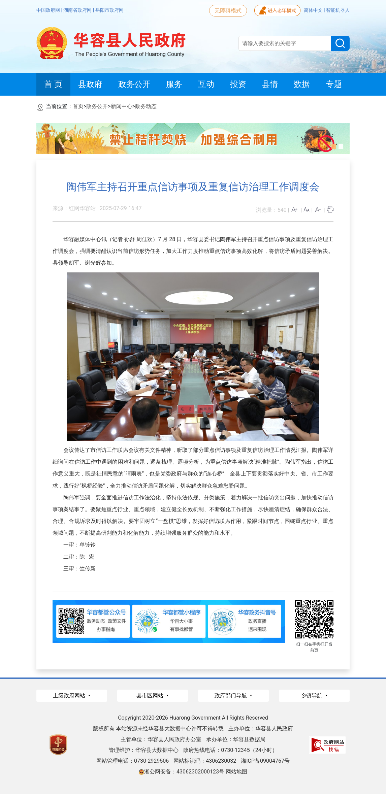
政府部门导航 (231, 695)
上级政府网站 (70, 695)
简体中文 (314, 10)
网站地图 (236, 771)
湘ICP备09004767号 (265, 761)
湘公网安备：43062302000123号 (181, 771)
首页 (78, 106)
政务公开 (97, 106)
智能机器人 (338, 10)
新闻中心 (121, 106)
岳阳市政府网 (109, 10)
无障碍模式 (228, 10)
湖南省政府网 (78, 10)
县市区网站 (150, 695)
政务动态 (146, 106)
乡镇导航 (312, 695)
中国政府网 (48, 10)
